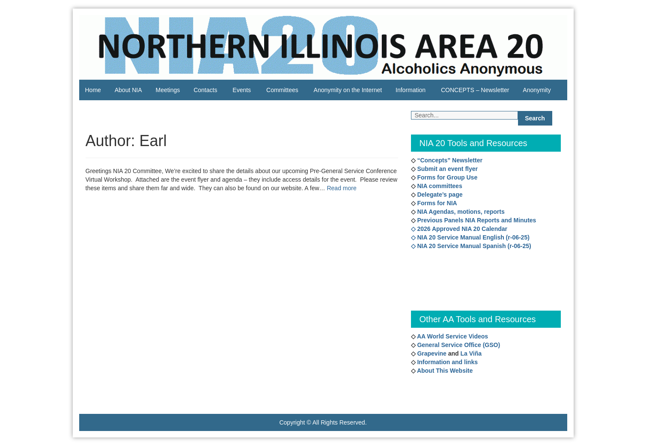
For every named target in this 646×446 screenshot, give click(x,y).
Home (93, 90)
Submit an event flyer (447, 168)
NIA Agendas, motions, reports (460, 211)
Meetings (167, 90)
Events (241, 90)
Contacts (205, 90)
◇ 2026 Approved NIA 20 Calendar (459, 228)
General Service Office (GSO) (458, 344)
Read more (341, 188)
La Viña (471, 353)
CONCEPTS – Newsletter (475, 90)
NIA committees (439, 186)
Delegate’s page (439, 194)
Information (411, 90)
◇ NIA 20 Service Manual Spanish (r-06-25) (471, 245)
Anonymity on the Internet (348, 90)
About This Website (445, 370)
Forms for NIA (436, 203)
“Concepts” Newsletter (449, 160)
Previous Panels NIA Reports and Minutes (476, 220)
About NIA (128, 90)
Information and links (447, 362)
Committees (282, 90)
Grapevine (431, 353)
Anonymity (537, 90)
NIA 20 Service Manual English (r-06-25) (473, 237)
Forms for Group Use (447, 177)
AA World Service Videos (452, 336)
